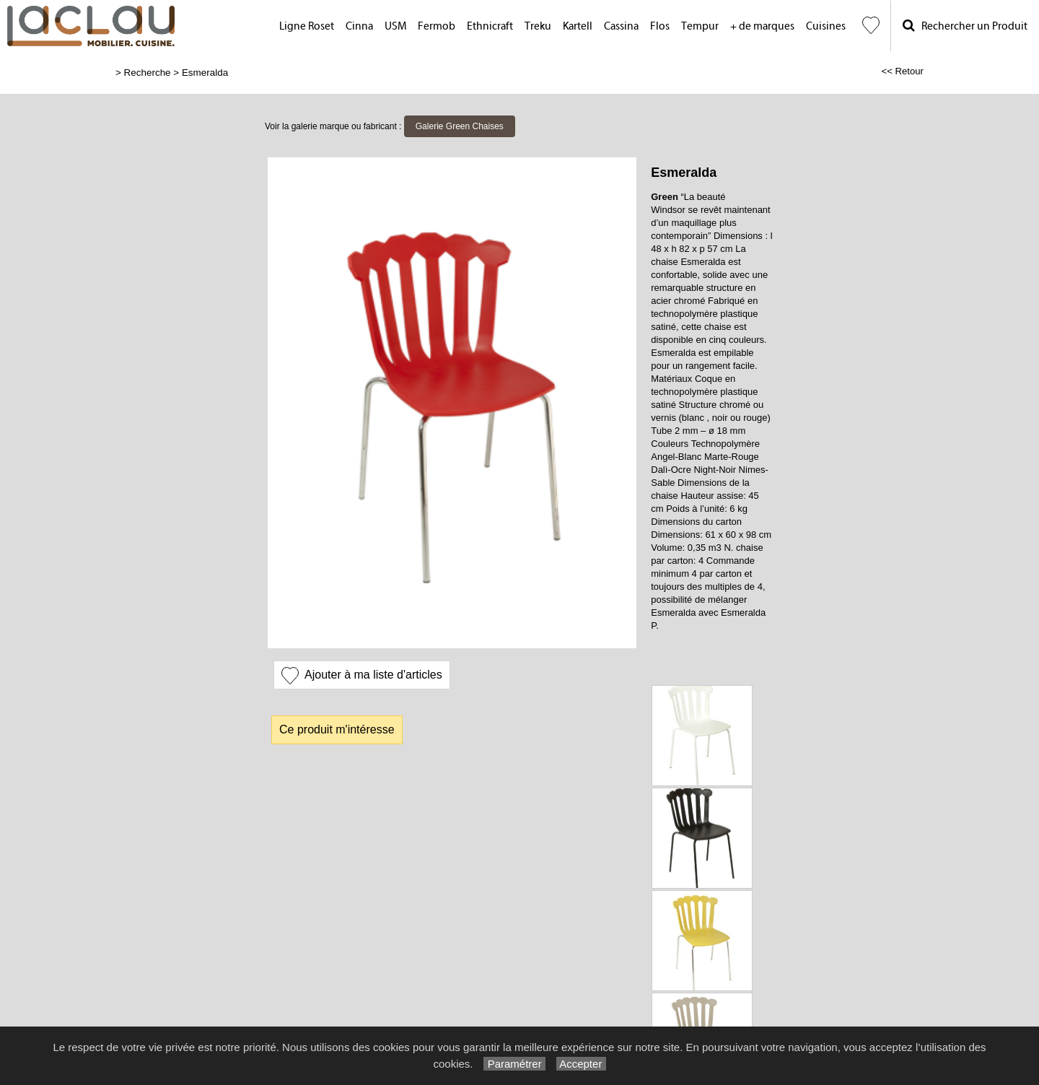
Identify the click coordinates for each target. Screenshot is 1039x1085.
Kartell (577, 26)
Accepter (581, 1064)
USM (395, 26)
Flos (660, 26)
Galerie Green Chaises (460, 126)
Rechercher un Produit (965, 25)
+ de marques (762, 26)
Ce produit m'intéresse (337, 729)
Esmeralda (205, 72)
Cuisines (826, 26)
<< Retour (902, 71)
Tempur (700, 26)
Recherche (147, 72)
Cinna (359, 26)
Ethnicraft (490, 26)
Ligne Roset (306, 26)
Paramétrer (514, 1064)
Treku (538, 26)
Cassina (621, 26)
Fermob (436, 26)
